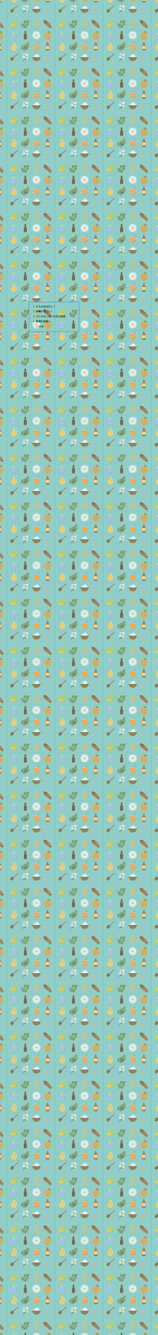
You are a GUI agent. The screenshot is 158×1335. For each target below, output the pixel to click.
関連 (41, 326)
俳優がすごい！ (44, 311)
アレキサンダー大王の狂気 (50, 316)
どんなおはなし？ (46, 306)
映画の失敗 (42, 321)
